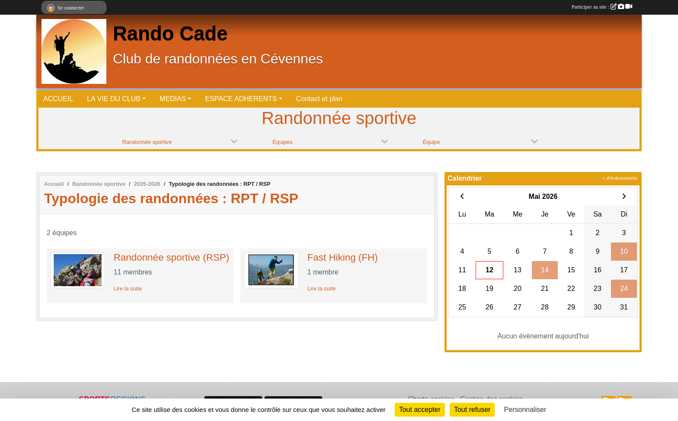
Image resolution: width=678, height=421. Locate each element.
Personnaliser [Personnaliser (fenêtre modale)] (525, 409)
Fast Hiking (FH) (342, 257)
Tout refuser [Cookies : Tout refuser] (472, 409)
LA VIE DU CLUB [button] (114, 98)
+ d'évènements (619, 178)
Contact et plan (319, 98)
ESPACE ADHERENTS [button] (241, 98)
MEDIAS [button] (173, 98)
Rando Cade (170, 33)
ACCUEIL (58, 98)
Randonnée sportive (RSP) (172, 257)
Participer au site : (602, 7)
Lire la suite (128, 288)
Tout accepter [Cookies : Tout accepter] (420, 409)
